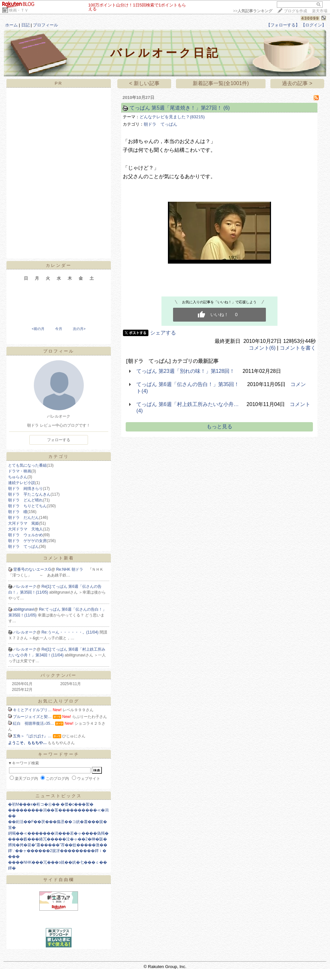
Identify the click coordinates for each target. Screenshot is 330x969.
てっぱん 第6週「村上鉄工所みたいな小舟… (187, 404)
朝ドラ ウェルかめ (25, 535)
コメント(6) (262, 348)
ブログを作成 (295, 11)
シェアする (163, 332)
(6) (226, 108)
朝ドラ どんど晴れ (25, 500)
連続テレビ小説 (21, 482)
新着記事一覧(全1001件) (221, 83)
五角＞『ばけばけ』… (32, 736)
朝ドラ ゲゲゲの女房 (27, 540)
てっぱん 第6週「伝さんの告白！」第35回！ (187, 384)
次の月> (79, 329)
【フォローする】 (283, 25)
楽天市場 (319, 11)
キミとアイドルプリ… (32, 710)
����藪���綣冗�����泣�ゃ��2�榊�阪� (57, 839)
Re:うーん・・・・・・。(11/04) (71, 632)
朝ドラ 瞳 (17, 511)
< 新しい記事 (144, 83)
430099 (310, 18)
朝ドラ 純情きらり (25, 488)
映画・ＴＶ (18, 10)
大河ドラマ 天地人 (25, 529)
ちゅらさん (17, 477)
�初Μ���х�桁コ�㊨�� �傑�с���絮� (50, 804)
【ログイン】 (313, 25)
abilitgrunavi (23, 609)
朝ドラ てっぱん (23, 546)
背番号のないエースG (32, 569)
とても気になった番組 (27, 465)
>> (252, 11)
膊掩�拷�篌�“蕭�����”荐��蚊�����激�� (57, 845)
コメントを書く (298, 348)
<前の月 (38, 329)
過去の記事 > (297, 83)
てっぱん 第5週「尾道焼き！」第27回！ (176, 108)
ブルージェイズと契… (32, 716)
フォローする (58, 440)
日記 (25, 25)
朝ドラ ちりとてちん (27, 506)
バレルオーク (24, 586)
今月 (58, 329)
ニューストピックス (58, 795)
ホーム (11, 25)
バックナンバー (59, 675)
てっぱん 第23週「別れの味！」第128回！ (185, 371)
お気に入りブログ (58, 701)
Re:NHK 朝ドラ (72, 569)
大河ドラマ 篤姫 (23, 523)
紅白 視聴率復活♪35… (33, 723)
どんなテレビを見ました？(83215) (172, 116)
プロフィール (45, 25)
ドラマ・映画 (19, 471)
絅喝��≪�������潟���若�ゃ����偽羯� (58, 833)
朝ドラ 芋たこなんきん (29, 494)
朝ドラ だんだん (23, 517)
